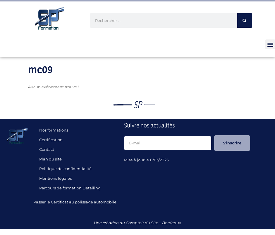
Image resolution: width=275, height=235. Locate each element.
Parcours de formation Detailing (70, 188)
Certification (51, 139)
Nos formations (53, 130)
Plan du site (50, 159)
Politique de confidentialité (65, 168)
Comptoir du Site (142, 222)
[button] (270, 44)
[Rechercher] (244, 20)
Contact (46, 149)
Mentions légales (55, 178)
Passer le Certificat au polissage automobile (75, 202)
